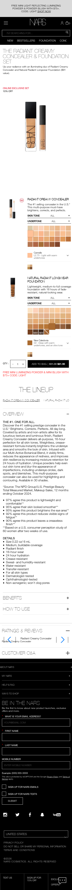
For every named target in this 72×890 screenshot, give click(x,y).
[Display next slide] (69, 40)
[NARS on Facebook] (29, 814)
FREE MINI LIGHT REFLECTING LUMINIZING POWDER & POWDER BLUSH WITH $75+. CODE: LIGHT (36, 8)
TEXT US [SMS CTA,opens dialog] (7, 877)
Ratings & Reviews (22, 630)
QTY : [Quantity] (6, 363)
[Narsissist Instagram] (5, 814)
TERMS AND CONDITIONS (19, 849)
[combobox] (36, 33)
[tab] (36, 638)
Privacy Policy (52, 776)
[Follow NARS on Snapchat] (42, 814)
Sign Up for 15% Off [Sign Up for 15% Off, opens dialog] (34, 879)
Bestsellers (26, 40)
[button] (63, 23)
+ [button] (23, 364)
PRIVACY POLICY (14, 842)
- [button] (12, 364)
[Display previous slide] (2, 40)
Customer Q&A (18, 653)
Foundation (47, 40)
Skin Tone (33, 215)
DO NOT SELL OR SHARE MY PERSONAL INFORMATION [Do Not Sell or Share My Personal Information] (35, 846)
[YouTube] (57, 814)
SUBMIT (12, 800)
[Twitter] (17, 814)
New (10, 40)
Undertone (34, 221)
